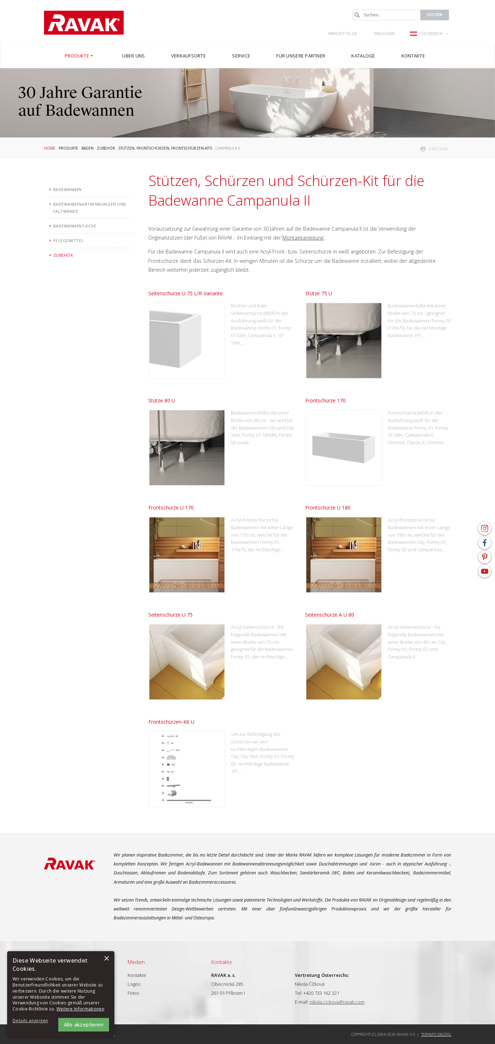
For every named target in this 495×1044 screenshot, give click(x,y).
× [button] (106, 959)
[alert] (60, 994)
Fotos (133, 993)
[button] (32, 1021)
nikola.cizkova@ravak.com (337, 1002)
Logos (134, 984)
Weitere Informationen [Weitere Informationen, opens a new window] (80, 1009)
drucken (438, 148)
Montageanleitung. (303, 237)
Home (49, 148)
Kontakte (137, 975)
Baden (87, 148)
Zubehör (106, 148)
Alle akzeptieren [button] (83, 1024)
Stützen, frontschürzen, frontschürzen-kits (165, 148)
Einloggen (384, 33)
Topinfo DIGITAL (436, 1034)
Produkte (68, 148)
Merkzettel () (342, 33)
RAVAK (84, 23)
